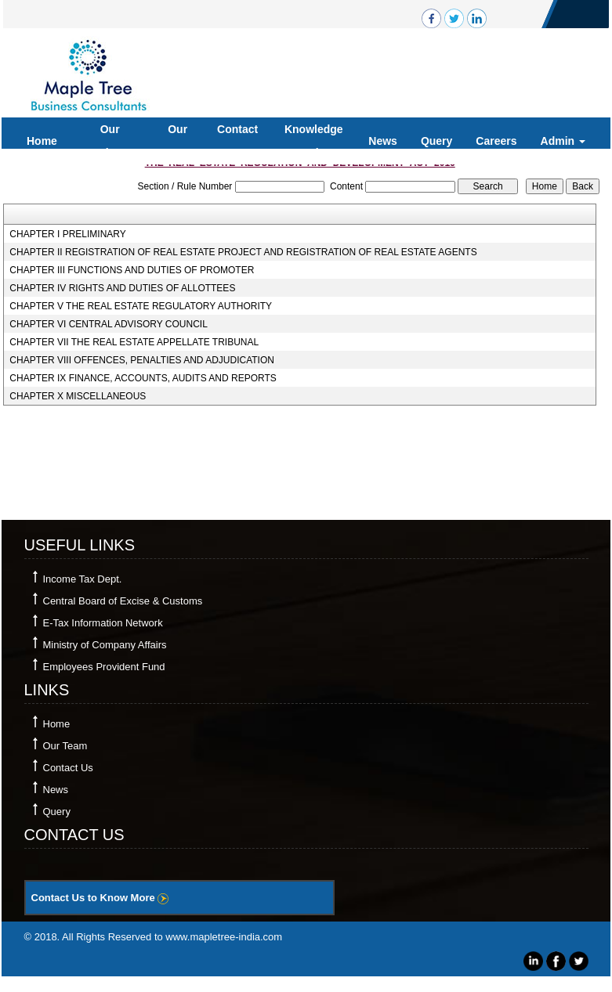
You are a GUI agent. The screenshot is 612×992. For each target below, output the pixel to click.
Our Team (178, 141)
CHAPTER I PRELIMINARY (67, 234)
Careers (496, 141)
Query (436, 141)
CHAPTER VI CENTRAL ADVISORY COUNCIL (108, 324)
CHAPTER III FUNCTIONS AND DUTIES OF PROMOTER (131, 270)
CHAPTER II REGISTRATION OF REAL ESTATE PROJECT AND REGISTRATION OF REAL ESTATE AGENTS (242, 252)
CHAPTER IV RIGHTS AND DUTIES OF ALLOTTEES (122, 288)
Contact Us (237, 141)
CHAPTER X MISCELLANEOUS (77, 396)
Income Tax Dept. (82, 579)
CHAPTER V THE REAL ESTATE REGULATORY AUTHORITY (140, 306)
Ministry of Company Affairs (105, 645)
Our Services (109, 141)
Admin (563, 141)
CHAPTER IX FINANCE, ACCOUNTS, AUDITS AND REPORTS (143, 378)
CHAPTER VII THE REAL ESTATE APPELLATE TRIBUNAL (134, 342)
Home (42, 141)
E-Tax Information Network (103, 623)
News (382, 141)
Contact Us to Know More (100, 898)
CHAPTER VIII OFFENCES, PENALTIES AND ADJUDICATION (141, 360)
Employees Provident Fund (104, 667)
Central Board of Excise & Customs (123, 601)
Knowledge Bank (313, 141)
